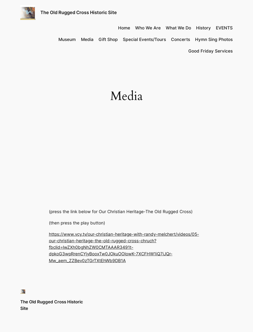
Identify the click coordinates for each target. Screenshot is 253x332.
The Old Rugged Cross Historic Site (78, 12)
